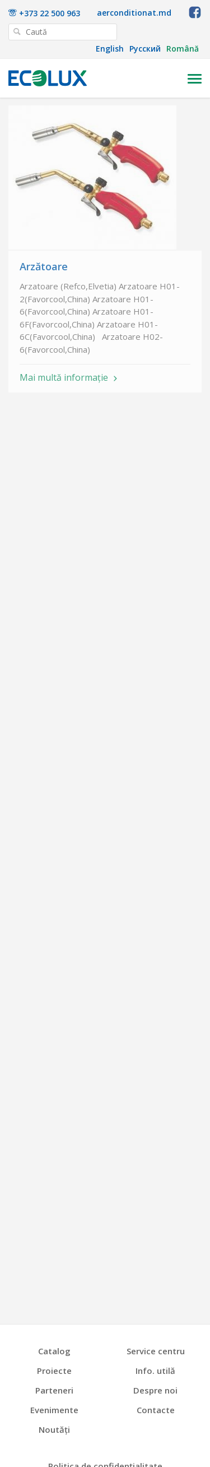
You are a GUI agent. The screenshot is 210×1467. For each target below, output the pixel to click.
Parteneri (54, 1390)
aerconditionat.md (134, 13)
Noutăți (54, 1430)
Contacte (156, 1410)
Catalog (54, 1351)
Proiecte (54, 1371)
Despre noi (155, 1390)
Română (182, 49)
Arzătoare (44, 266)
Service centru (156, 1351)
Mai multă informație (64, 378)
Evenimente (54, 1410)
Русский (145, 49)
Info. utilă (155, 1371)
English (110, 49)
